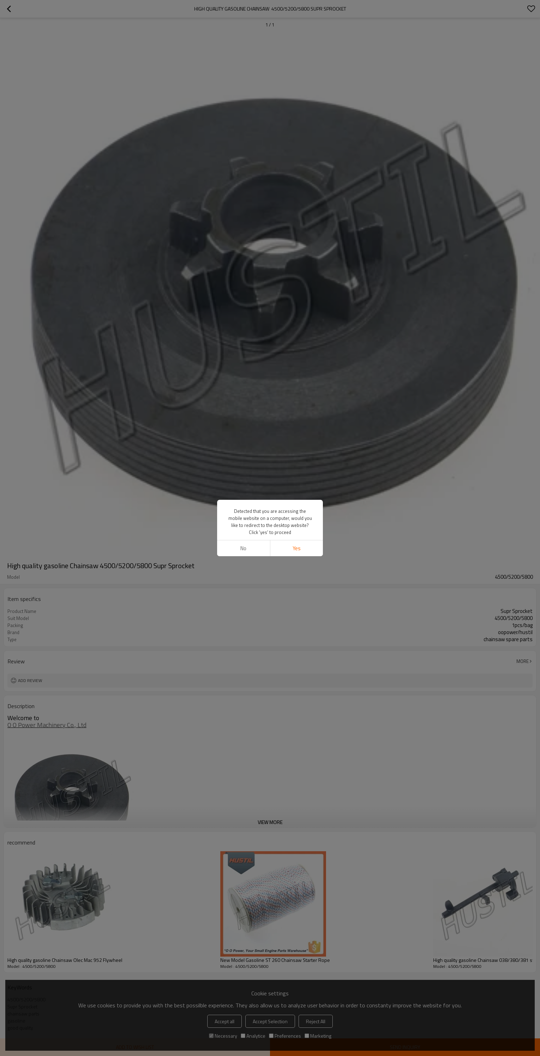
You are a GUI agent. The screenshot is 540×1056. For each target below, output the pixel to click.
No (243, 548)
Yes (297, 548)
